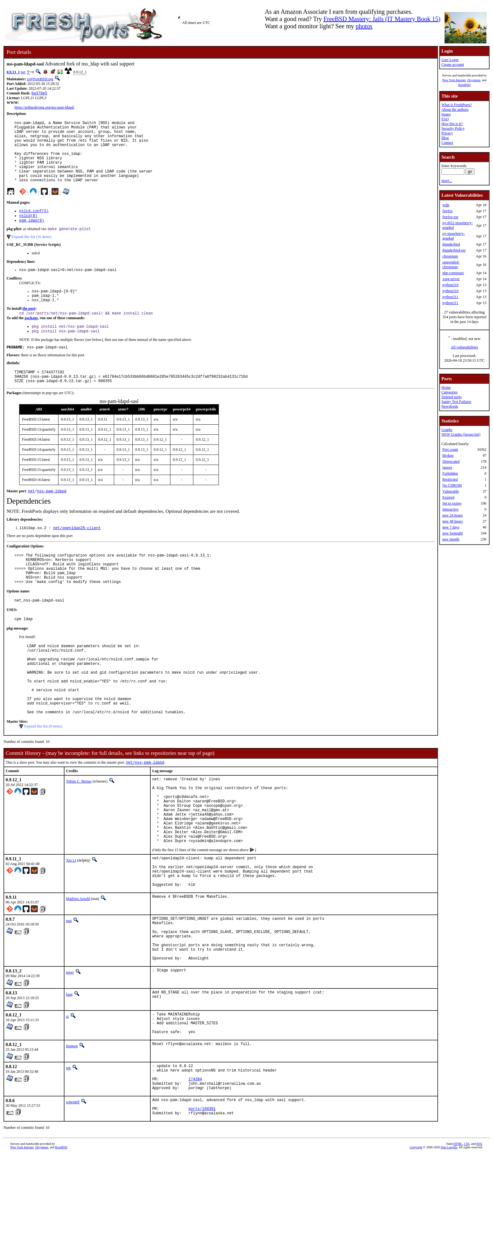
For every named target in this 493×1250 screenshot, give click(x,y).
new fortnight (452, 533)
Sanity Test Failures (456, 401)
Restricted (450, 479)
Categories (449, 392)
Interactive (450, 509)
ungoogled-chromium (451, 264)
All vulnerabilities (464, 347)
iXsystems (473, 80)
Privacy (447, 133)
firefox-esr (450, 217)
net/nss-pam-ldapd (145, 813)
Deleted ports (451, 397)
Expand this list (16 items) (32, 253)
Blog (445, 138)
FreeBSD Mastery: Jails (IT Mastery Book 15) (382, 18)
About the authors (454, 109)
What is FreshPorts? (456, 105)
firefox (447, 211)
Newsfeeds (449, 406)
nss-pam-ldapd (52, 517)
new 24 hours (452, 515)
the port (28, 328)
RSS (479, 1239)
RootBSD (464, 85)
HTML (457, 1239)
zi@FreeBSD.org (40, 79)
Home (446, 387)
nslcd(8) (28, 230)
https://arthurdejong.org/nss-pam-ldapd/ (44, 108)
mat (69, 993)
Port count (450, 449)
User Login (449, 60)
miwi (70, 1054)
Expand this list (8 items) (43, 777)
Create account (452, 64)
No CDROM (452, 485)
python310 (450, 285)
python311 (450, 297)
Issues (446, 114)
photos (364, 26)
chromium (450, 256)
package (31, 339)
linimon (72, 1132)
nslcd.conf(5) (34, 225)
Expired (448, 497)
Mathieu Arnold (78, 971)
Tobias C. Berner (78, 832)
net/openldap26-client (77, 554)
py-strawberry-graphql (453, 235)
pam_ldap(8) (31, 236)
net (23, 72)
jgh (68, 1154)
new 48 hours (452, 521)
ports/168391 (201, 1203)
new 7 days (450, 527)
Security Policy (453, 128)
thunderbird (451, 244)
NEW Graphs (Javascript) (460, 434)
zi (67, 1098)
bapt (69, 1076)
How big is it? (452, 124)
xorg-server (451, 279)
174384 (195, 1169)
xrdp (445, 205)
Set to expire (452, 503)
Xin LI (71, 926)
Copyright (416, 1243)
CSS (466, 1239)
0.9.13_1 (13, 72)
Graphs (446, 429)
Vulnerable (450, 491)
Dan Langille (449, 1243)
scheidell (73, 1194)
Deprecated (451, 461)
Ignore (447, 467)
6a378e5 (39, 93)
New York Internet (454, 80)
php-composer (453, 273)
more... (446, 180)
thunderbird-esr (454, 250)
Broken (447, 455)
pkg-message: (17, 664)
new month (450, 539)
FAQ (445, 119)
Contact (447, 142)
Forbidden (450, 473)
